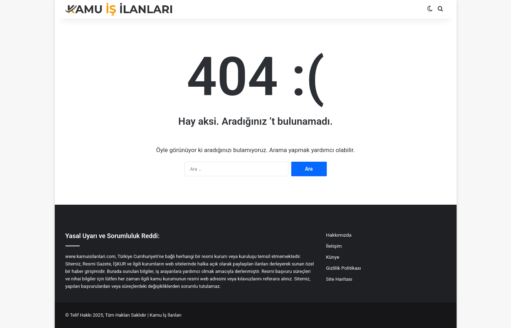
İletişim (334, 246)
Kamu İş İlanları (165, 315)
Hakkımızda (338, 235)
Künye (332, 257)
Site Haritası (339, 279)
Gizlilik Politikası (343, 268)
